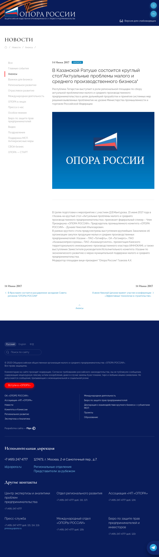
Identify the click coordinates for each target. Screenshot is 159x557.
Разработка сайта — (20, 428)
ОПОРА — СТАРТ (18, 152)
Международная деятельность (26, 96)
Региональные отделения (52, 467)
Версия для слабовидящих (138, 20)
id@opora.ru (13, 467)
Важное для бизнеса (20, 79)
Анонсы (29, 47)
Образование (91, 417)
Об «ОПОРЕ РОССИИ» (17, 395)
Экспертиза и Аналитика (17, 419)
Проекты (88, 412)
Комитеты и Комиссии (16, 409)
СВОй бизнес (16, 146)
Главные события (18, 68)
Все (10, 62)
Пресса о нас (16, 107)
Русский (10, 344)
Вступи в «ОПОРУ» (19, 385)
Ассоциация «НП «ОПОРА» (18, 400)
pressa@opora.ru (13, 528)
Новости (16, 47)
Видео (12, 126)
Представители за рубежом (54, 471)
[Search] (23, 352)
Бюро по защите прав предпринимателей (21, 120)
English (22, 344)
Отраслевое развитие (21, 90)
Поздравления (16, 132)
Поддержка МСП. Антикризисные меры (21, 140)
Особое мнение (17, 112)
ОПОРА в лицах (17, 101)
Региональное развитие (22, 85)
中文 (32, 344)
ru (153, 14)
